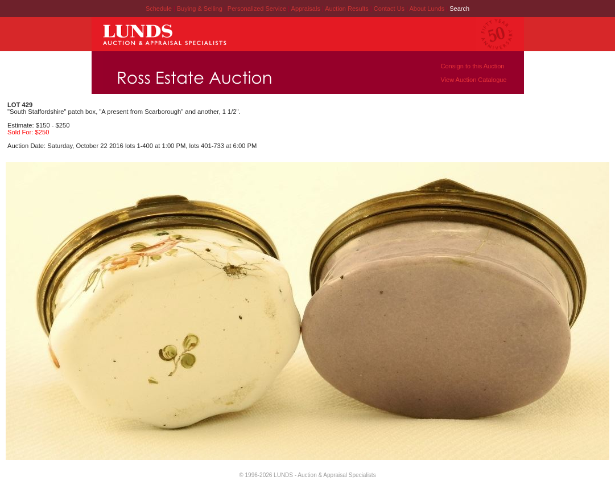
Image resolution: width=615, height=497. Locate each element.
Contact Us (389, 8)
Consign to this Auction (473, 66)
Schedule (159, 8)
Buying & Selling (200, 8)
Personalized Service (258, 8)
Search (459, 8)
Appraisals (306, 8)
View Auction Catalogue (474, 79)
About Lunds (427, 8)
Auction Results (347, 8)
